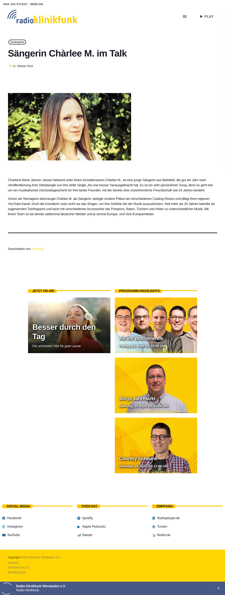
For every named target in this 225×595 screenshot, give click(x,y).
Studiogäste (17, 42)
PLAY (206, 16)
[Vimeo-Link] (51, 16)
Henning (37, 249)
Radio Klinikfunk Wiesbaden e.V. (40, 557)
